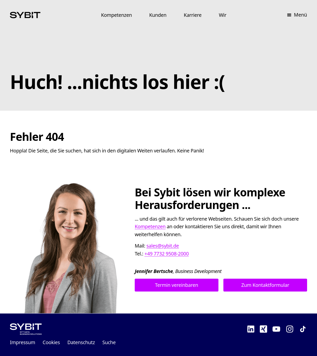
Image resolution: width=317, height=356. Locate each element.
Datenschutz (81, 342)
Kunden (157, 15)
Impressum (22, 342)
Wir (222, 15)
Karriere (193, 15)
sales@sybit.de (162, 245)
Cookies (51, 342)
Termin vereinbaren (176, 285)
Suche (109, 342)
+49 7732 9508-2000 (166, 253)
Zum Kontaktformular (265, 285)
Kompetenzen (116, 15)
